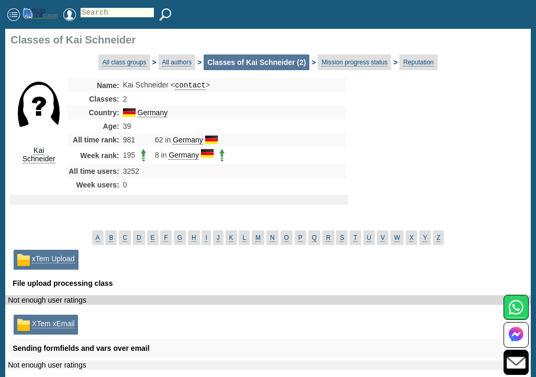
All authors (177, 62)
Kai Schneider (39, 154)
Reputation (418, 62)
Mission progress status (354, 62)
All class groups (124, 62)
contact (190, 86)
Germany (153, 113)
